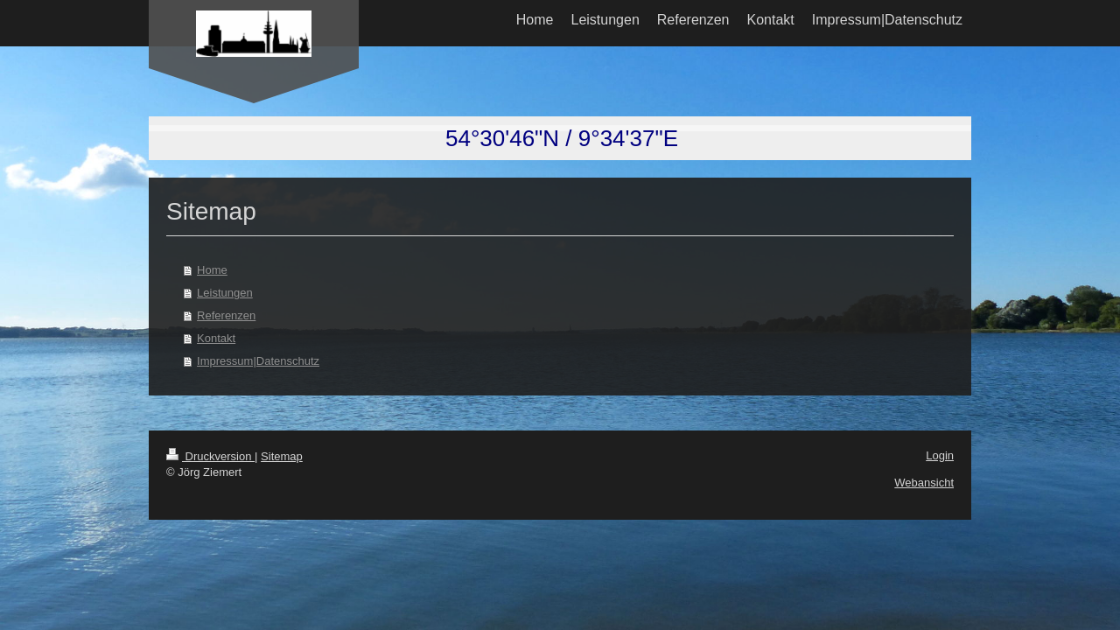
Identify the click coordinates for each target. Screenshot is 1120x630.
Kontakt (216, 338)
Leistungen (225, 292)
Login (940, 455)
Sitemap (282, 456)
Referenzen (226, 315)
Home (212, 269)
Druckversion (210, 456)
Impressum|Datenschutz (258, 361)
